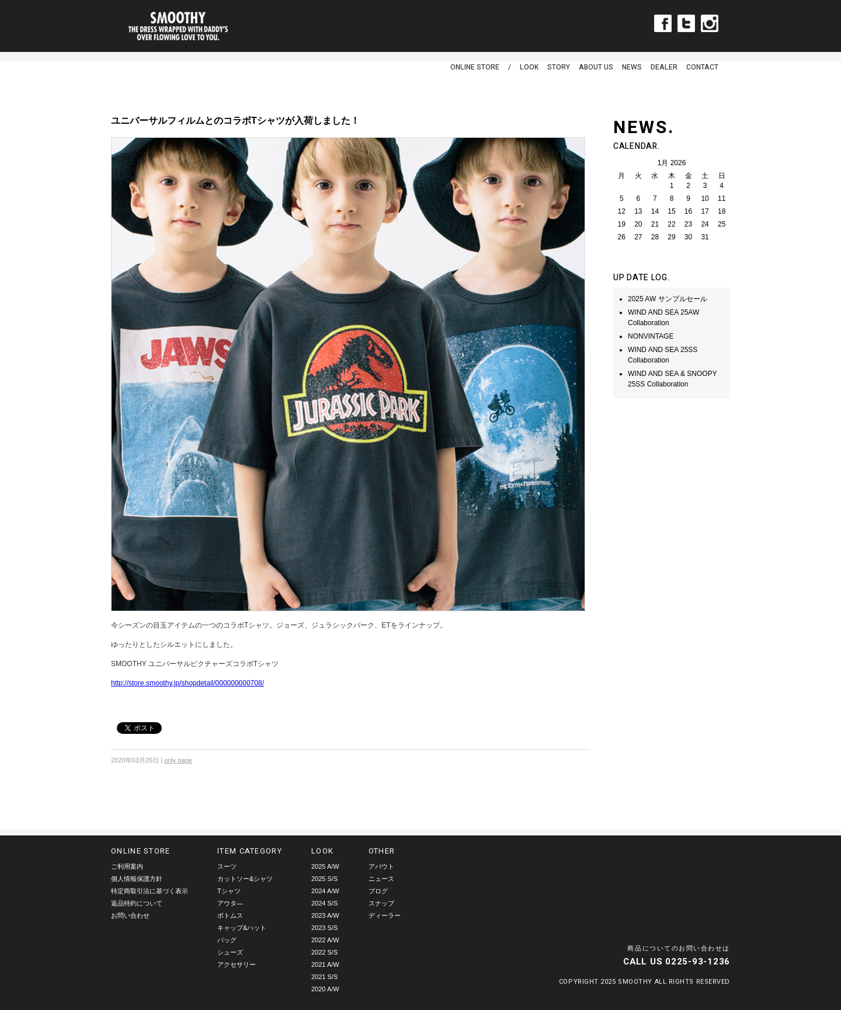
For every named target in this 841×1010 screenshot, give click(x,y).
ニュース (381, 878)
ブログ (378, 890)
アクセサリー (236, 964)
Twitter (686, 23)
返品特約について (136, 903)
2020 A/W (325, 988)
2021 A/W (325, 964)
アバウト (381, 866)
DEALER (664, 67)
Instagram (709, 23)
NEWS (632, 67)
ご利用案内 (127, 866)
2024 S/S (324, 903)
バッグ (227, 939)
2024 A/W (325, 890)
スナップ (381, 903)
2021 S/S (324, 976)
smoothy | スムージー (178, 26)
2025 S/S (324, 878)
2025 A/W (325, 866)
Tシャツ (229, 890)
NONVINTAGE (650, 336)
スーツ (227, 866)
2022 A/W (325, 939)
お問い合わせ (130, 915)
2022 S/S (324, 952)
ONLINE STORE (474, 67)
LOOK (529, 67)
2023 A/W (325, 915)
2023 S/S (324, 927)
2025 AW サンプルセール (667, 299)
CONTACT (702, 67)
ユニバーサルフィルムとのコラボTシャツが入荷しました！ (235, 121)
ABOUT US (596, 67)
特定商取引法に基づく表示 (149, 890)
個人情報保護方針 (136, 878)
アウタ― (230, 903)
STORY (558, 67)
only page (178, 760)
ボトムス (230, 915)
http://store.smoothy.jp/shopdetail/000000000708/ (187, 683)
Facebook (663, 23)
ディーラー (385, 915)
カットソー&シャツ (245, 878)
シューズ (230, 952)
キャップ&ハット (241, 927)
